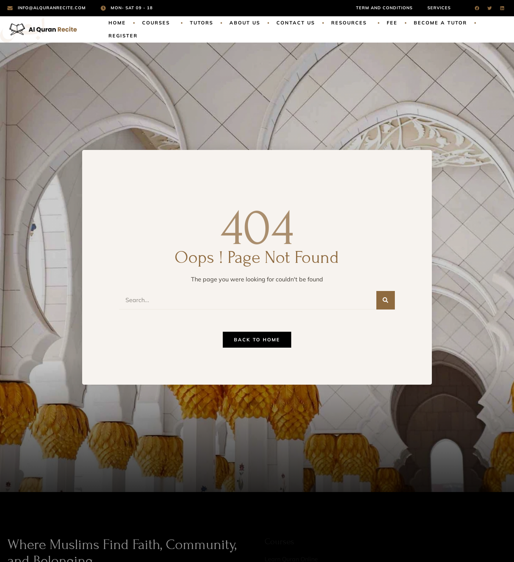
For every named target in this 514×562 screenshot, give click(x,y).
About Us (244, 23)
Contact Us (295, 23)
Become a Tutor (440, 23)
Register (123, 36)
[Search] (385, 300)
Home (117, 23)
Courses (158, 23)
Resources (350, 23)
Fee (392, 23)
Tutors (201, 23)
